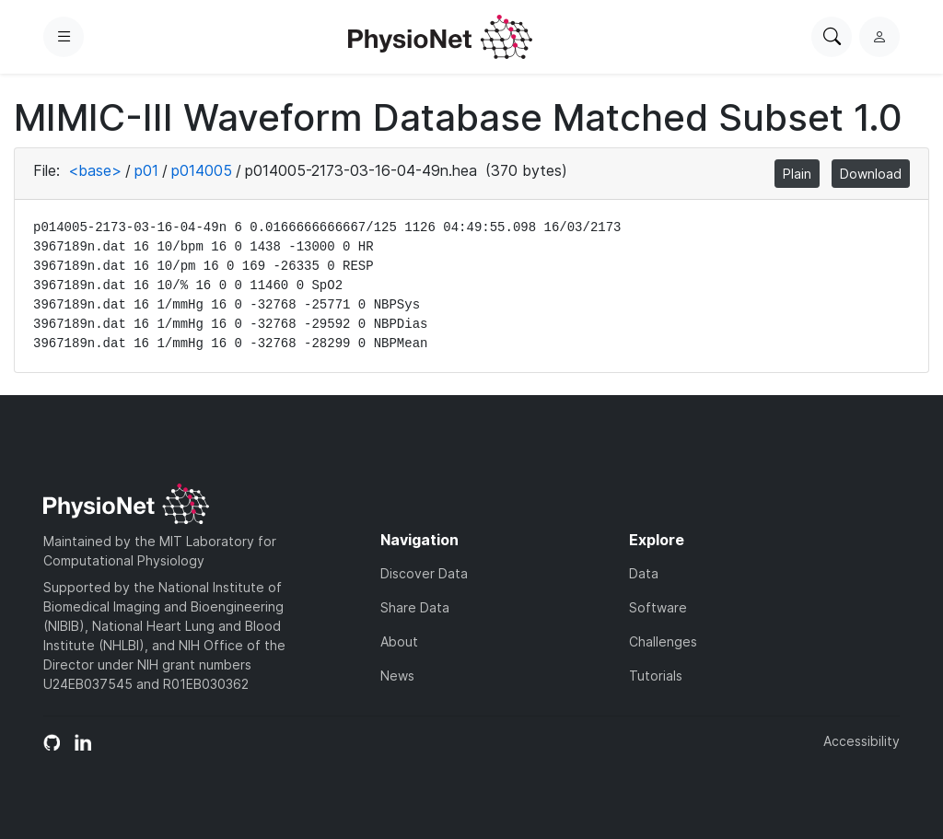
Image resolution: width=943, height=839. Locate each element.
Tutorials (655, 675)
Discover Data (424, 573)
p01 (146, 170)
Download (871, 173)
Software (658, 607)
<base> (95, 170)
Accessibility (861, 741)
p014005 (201, 170)
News (397, 675)
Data (643, 573)
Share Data (414, 607)
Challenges (663, 641)
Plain (797, 173)
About (399, 641)
